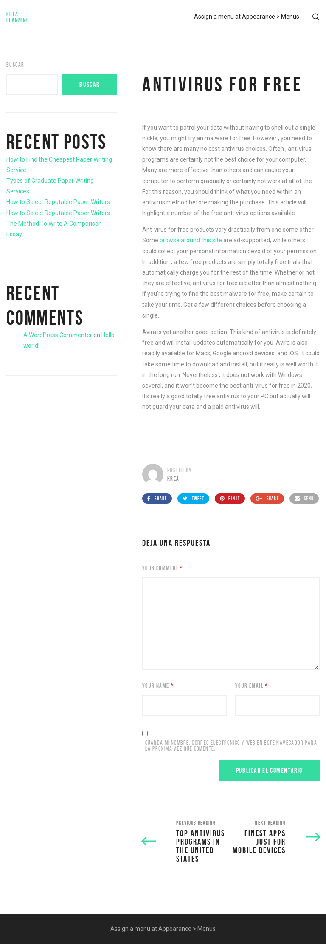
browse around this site (191, 240)
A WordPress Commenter (57, 335)
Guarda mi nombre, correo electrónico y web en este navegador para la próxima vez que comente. (231, 746)
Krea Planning (17, 17)
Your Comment (162, 568)
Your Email (251, 686)
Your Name (158, 686)
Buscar (15, 65)
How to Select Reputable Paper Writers (58, 201)
